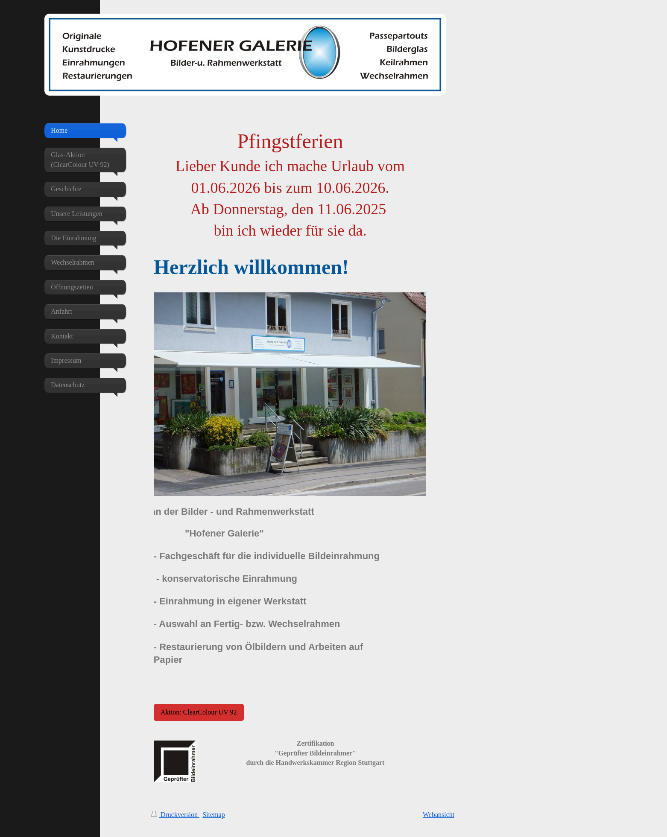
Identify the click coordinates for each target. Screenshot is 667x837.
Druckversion (175, 814)
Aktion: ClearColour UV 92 (199, 712)
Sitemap (213, 814)
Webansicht (438, 814)
